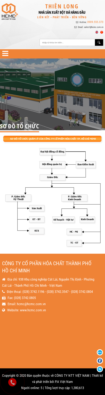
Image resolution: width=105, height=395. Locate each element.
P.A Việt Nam (64, 382)
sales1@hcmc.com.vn (93, 27)
